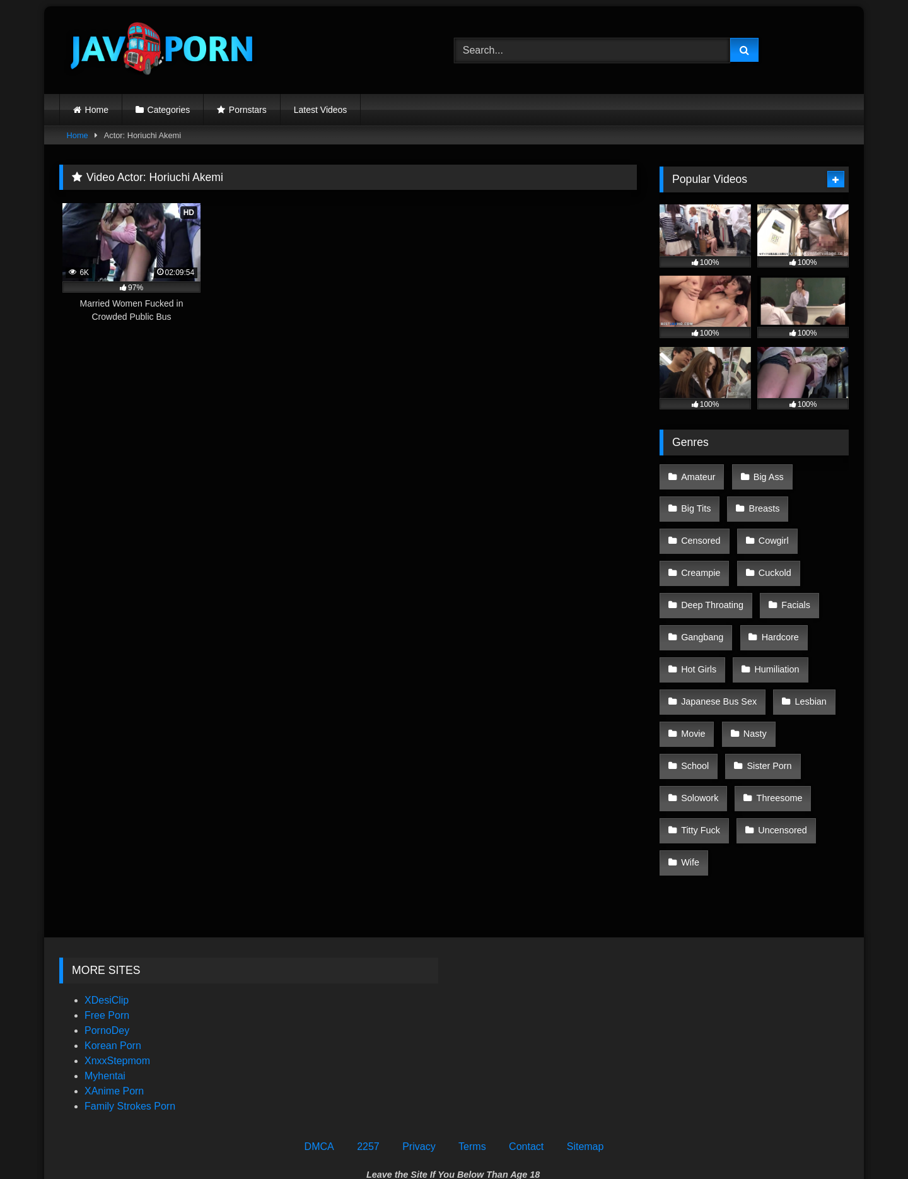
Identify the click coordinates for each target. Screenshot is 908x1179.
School (811, 688)
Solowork (778, 715)
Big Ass (764, 475)
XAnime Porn (114, 993)
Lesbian (806, 662)
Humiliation (772, 635)
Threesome (703, 742)
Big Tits (695, 501)
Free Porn (106, 917)
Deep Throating (711, 582)
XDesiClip (106, 902)
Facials (791, 582)
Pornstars (248, 110)
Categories (169, 110)
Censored (699, 529)
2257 (368, 1048)
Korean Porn (112, 947)
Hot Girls (698, 635)
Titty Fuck (780, 742)
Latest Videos (320, 110)
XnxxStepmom (117, 963)
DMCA (319, 1048)
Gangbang (701, 609)
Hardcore (775, 609)
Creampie (699, 555)
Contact (526, 1048)
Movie (692, 688)
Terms (472, 1048)
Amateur (697, 475)
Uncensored (705, 768)
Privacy (418, 1048)
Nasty (750, 688)
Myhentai (104, 978)
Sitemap (585, 1048)
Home (96, 110)
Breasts (760, 501)
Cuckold (770, 555)
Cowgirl (769, 529)
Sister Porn (702, 715)
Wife (773, 768)
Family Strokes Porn (129, 1008)
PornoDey (106, 932)
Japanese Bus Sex (718, 662)
